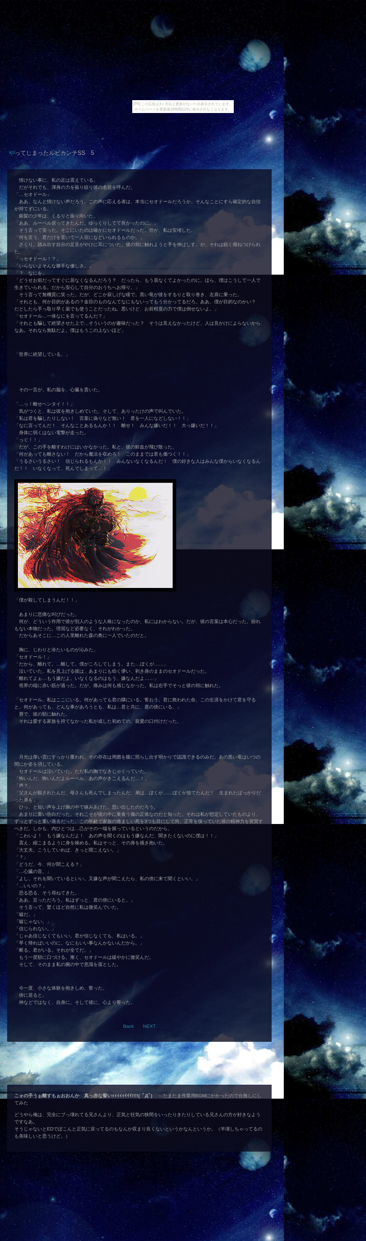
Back (128, 1026)
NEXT (149, 1026)
